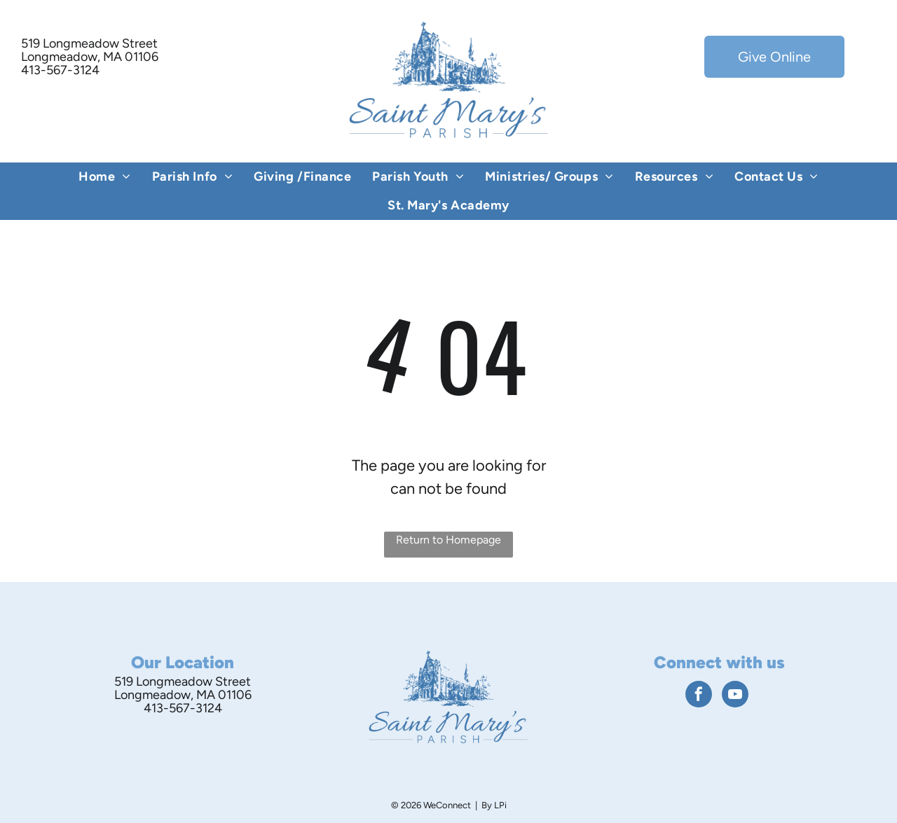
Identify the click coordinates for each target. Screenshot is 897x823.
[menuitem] (105, 176)
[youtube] (735, 696)
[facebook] (698, 696)
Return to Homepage (448, 539)
